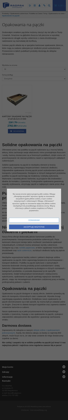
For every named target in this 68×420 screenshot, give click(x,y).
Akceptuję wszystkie (34, 227)
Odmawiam (34, 220)
